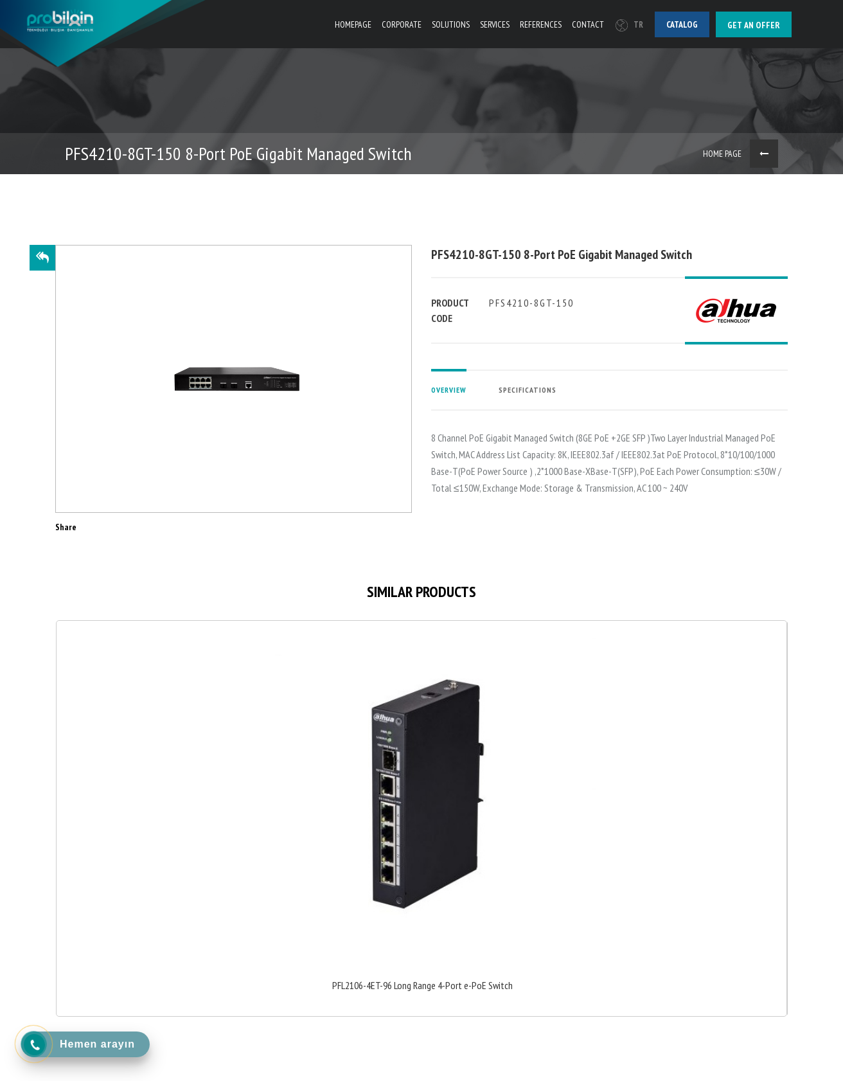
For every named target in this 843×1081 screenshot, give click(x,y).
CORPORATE (402, 24)
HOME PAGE (722, 153)
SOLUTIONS (451, 24)
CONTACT (588, 24)
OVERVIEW (448, 390)
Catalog (682, 24)
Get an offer (753, 25)
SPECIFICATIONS (527, 390)
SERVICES (495, 24)
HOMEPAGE (353, 24)
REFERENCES (541, 24)
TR (629, 24)
